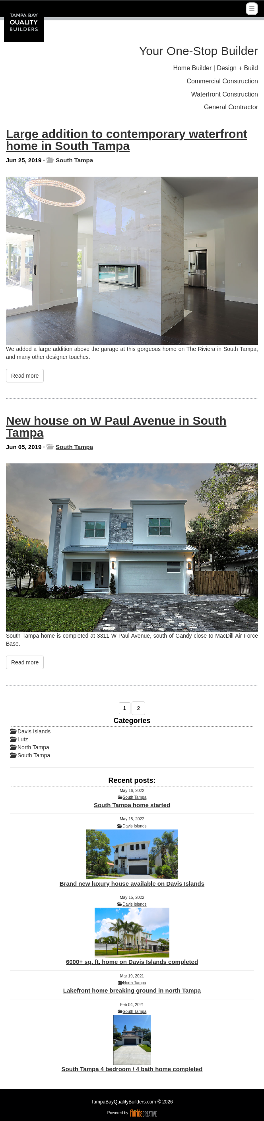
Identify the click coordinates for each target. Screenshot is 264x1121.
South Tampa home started (132, 805)
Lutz (22, 739)
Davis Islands (33, 731)
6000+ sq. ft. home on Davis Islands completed (132, 936)
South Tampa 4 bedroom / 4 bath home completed (132, 1043)
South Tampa (74, 160)
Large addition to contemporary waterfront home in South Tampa (126, 139)
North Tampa (33, 747)
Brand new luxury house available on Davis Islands (132, 858)
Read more (25, 375)
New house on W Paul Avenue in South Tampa (116, 426)
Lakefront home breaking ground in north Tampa (132, 990)
